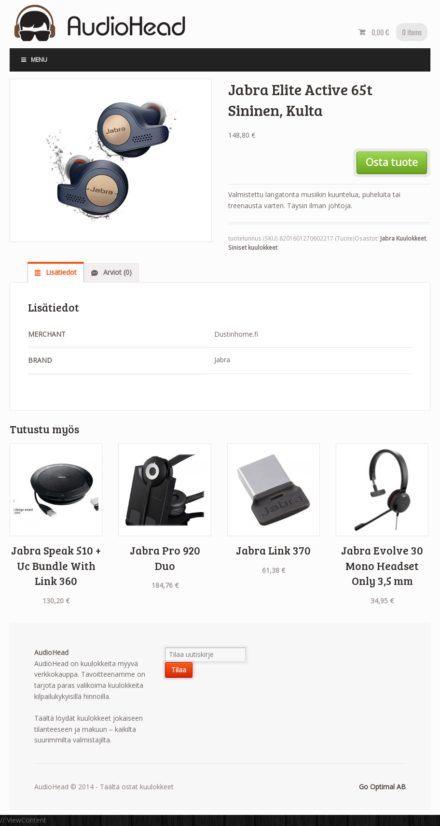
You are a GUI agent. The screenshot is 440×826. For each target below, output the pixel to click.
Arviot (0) (116, 272)
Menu (33, 60)
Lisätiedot (60, 272)
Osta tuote (392, 162)
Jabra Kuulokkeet (403, 238)
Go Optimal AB (382, 786)
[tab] (56, 272)
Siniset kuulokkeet (252, 247)
